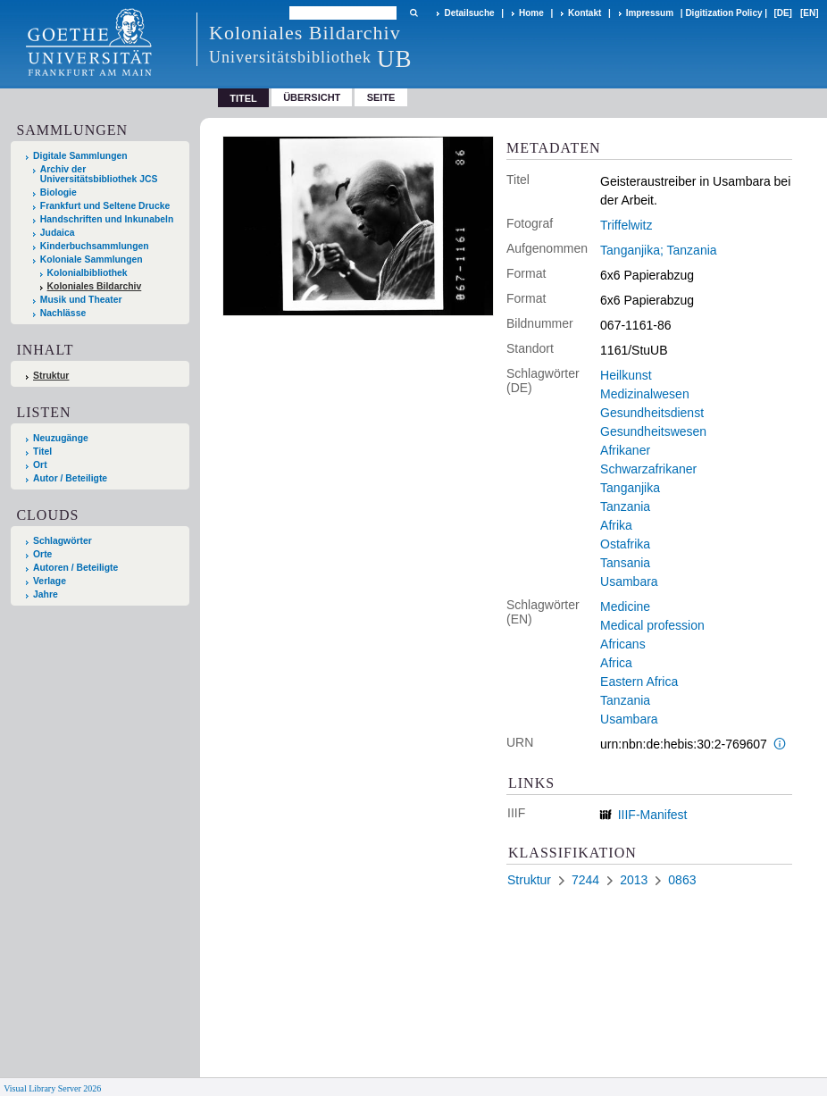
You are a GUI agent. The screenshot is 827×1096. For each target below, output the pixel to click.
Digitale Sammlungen (80, 156)
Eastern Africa (639, 681)
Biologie (58, 192)
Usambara (629, 581)
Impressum (649, 13)
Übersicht (311, 97)
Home (531, 13)
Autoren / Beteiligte (75, 568)
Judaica (57, 233)
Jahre (45, 594)
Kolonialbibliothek (87, 273)
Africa (616, 663)
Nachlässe (63, 313)
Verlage (49, 581)
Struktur (51, 376)
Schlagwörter (62, 541)
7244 (585, 880)
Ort (40, 465)
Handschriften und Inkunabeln (107, 219)
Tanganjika (630, 488)
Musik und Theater (81, 300)
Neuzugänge (60, 438)
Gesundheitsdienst (652, 413)
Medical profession (652, 625)
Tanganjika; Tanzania (658, 250)
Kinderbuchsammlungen (94, 246)
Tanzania (625, 506)
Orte (42, 554)
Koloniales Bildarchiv (94, 286)
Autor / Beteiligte (70, 478)
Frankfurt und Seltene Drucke (105, 206)
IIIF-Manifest (653, 814)
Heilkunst (626, 375)
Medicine (625, 606)
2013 (633, 880)
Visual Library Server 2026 (52, 1088)
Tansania (625, 563)
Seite (381, 97)
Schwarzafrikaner (648, 469)
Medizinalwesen (644, 394)
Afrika (616, 525)
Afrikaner (625, 450)
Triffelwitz (626, 225)
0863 (682, 880)
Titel (42, 451)
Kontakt (584, 13)
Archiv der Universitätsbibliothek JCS (99, 174)
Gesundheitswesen (653, 431)
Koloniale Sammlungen (91, 259)
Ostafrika (625, 544)
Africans (623, 644)
